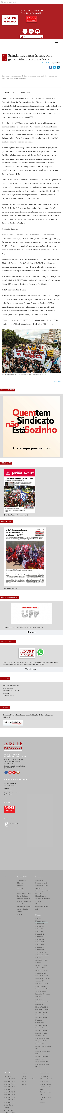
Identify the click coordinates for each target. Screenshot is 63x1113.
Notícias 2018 (39, 944)
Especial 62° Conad (41, 976)
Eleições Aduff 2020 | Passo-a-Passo (42, 1058)
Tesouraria (20, 891)
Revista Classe (8, 1105)
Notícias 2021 (39, 936)
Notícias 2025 (39, 926)
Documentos (39, 877)
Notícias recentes (40, 921)
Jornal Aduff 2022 (9, 1079)
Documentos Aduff (41, 883)
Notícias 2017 (39, 947)
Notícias (38, 915)
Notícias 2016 (39, 950)
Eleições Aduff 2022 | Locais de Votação (42, 1032)
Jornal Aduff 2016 (9, 1092)
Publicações (7, 1073)
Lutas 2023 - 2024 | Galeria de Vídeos (41, 966)
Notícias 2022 (39, 934)
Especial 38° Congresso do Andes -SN (42, 980)
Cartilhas (6, 1107)
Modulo (19, 914)
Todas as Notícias (40, 952)
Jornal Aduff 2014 (9, 1100)
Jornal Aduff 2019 (9, 1084)
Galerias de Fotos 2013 (45, 1093)
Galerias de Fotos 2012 (45, 1098)
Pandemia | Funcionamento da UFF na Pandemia (42, 1001)
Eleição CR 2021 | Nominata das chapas (42, 1037)
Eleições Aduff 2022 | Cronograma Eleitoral (42, 1008)
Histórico (20, 883)
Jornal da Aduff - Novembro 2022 (16, 515)
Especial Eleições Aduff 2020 (42, 1052)
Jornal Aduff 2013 (9, 1102)
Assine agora (31, 669)
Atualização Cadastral (24, 906)
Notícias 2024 (39, 929)
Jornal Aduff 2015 (9, 1094)
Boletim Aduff (8, 1110)
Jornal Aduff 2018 (9, 1087)
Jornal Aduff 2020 (9, 1081)
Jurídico (24, 1073)
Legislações (39, 888)
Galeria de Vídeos (45, 1084)
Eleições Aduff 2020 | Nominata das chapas (42, 1063)
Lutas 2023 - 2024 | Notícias (41, 961)
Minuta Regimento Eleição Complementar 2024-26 (42, 898)
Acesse (32, 632)
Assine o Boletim (22, 909)
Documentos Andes (41, 885)
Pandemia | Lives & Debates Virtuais (41, 985)
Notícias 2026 (39, 923)
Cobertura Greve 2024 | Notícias (42, 956)
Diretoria (20, 885)
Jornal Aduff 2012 (9, 1097)
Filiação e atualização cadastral (24, 902)
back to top (57, 381)
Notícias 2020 (39, 939)
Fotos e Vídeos (44, 1073)
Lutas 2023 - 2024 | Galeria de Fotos (41, 972)
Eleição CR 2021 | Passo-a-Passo (41, 1042)
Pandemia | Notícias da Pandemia (42, 995)
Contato (19, 911)
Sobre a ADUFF (22, 877)
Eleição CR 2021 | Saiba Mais (43, 1047)
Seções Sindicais (22, 896)
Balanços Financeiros (24, 893)
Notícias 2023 (39, 931)
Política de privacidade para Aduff (42, 892)
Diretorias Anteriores (23, 898)
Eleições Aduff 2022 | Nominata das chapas (42, 1026)
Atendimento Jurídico (28, 1079)
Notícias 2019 (39, 942)
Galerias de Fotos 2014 (45, 1088)
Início (5, 877)
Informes (24, 1081)
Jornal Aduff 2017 (9, 1089)
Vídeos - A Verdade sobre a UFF (46, 1080)
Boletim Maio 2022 (10, 589)
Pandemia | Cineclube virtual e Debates (42, 990)
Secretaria (20, 888)
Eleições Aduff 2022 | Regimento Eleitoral (42, 1013)
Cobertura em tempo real (41, 908)
